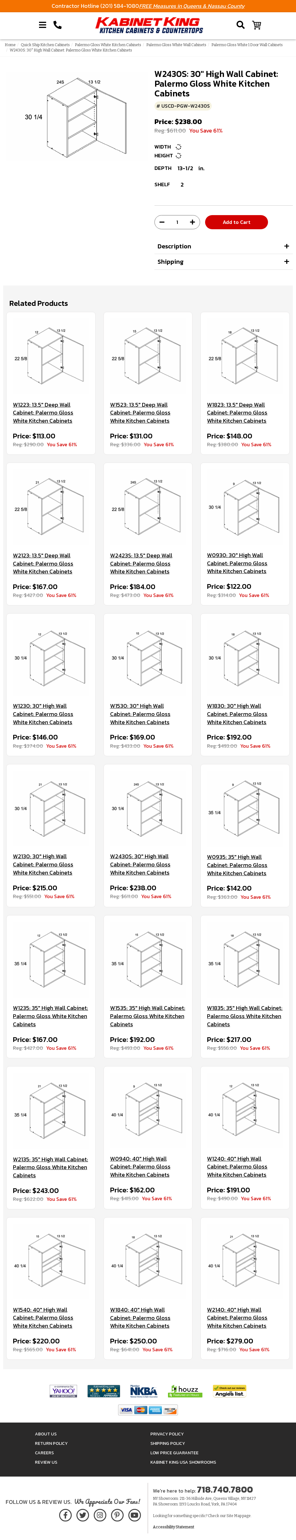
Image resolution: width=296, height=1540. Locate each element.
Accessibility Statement (173, 1527)
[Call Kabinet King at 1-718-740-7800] (57, 25)
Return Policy (51, 1443)
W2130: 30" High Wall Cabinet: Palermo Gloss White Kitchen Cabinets (43, 864)
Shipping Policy (167, 1443)
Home (10, 45)
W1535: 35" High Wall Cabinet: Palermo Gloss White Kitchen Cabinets (147, 1016)
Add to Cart (236, 222)
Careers (44, 1453)
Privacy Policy (167, 1434)
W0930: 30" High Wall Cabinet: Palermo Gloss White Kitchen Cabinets (237, 563)
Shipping (171, 261)
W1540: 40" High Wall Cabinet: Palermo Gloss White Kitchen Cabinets (43, 1318)
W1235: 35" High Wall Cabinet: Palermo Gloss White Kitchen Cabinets (50, 1016)
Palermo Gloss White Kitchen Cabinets (108, 45)
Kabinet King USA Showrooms (183, 1462)
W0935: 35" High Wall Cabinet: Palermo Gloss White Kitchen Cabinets (237, 865)
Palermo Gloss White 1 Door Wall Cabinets (247, 45)
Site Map (234, 1516)
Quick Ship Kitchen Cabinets (45, 45)
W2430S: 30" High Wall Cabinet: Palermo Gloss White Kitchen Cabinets (140, 864)
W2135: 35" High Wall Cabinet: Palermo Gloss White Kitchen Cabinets (50, 1167)
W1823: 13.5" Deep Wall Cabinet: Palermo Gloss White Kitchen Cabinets (237, 413)
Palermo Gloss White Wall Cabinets (176, 45)
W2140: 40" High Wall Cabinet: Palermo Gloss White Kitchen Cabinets (237, 1318)
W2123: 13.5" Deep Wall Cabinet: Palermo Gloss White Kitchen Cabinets (43, 563)
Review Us (46, 1462)
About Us (46, 1434)
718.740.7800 (225, 1489)
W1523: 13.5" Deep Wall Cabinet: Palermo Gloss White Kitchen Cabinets (140, 413)
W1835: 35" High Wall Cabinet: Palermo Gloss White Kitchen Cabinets (244, 1016)
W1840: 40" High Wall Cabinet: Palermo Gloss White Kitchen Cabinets (140, 1318)
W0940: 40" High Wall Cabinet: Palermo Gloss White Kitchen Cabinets (140, 1167)
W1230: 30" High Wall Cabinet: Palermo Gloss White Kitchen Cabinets (43, 714)
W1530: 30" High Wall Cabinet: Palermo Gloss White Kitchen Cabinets (140, 714)
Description (174, 246)
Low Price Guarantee (174, 1453)
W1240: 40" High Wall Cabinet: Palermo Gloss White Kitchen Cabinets (237, 1167)
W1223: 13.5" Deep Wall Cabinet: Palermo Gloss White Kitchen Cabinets (43, 413)
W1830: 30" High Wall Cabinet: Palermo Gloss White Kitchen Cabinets (237, 714)
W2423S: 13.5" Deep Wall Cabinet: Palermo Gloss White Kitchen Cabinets (141, 563)
